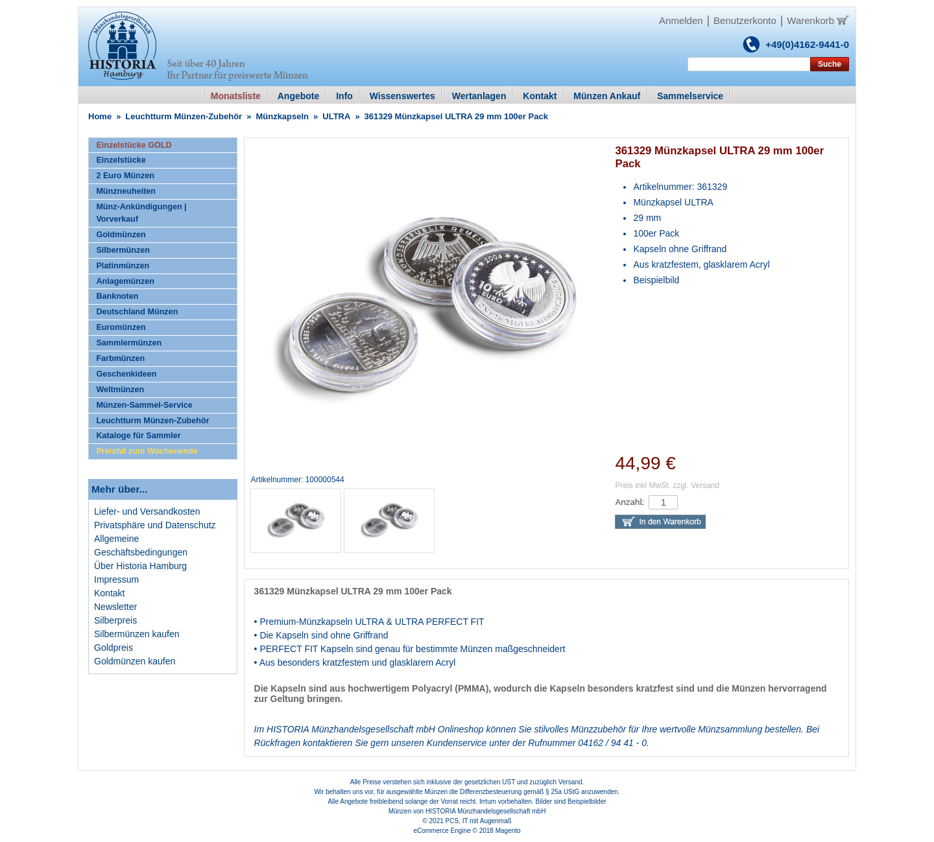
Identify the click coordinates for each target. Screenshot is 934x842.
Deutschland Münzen (137, 311)
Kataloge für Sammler (138, 435)
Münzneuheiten (126, 191)
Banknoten (117, 296)
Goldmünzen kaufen (134, 661)
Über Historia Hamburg (140, 566)
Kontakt (109, 593)
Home (100, 116)
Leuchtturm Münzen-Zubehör (183, 116)
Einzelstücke (120, 160)
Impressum (116, 579)
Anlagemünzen (125, 281)
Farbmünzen (120, 358)
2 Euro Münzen (125, 175)
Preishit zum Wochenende (147, 451)
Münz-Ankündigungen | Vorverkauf (141, 213)
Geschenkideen (126, 374)
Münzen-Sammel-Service (144, 405)
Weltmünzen (120, 389)
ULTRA (336, 116)
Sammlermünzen (129, 342)
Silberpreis (115, 620)
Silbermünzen (123, 250)
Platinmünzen (122, 265)
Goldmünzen (120, 234)
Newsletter (115, 607)
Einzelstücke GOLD (133, 145)
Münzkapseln (282, 116)
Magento (508, 830)
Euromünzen (120, 327)
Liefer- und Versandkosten (147, 511)
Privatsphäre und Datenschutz (155, 525)
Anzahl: (629, 502)
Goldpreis (113, 647)
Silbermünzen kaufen (137, 634)
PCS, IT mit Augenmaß (479, 820)
